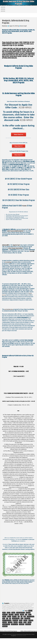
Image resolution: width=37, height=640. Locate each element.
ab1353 (30, 611)
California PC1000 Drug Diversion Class (12, 611)
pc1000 (25, 620)
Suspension (28, 624)
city (26, 615)
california (11, 615)
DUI (30, 230)
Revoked (15, 622)
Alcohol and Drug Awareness (17, 603)
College (4, 617)
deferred (14, 617)
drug (4, 618)
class (30, 615)
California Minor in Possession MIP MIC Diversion (20, 609)
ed (10, 618)
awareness (5, 615)
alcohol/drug (8, 262)
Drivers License (30, 617)
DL (21, 617)
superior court (14, 624)
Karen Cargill (23, 26)
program (4, 622)
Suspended (21, 624)
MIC (32, 230)
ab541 (4, 613)
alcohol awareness (20, 613)
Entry (22, 618)
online (20, 620)
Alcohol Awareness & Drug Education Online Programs (18, 3)
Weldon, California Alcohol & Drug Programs (26, 632)
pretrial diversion (9, 310)
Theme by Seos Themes (21, 637)
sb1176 (20, 622)
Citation (22, 615)
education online (15, 618)
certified (17, 615)
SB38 (25, 622)
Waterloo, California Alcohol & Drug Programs (11, 631)
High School (27, 618)
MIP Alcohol (15, 620)
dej (18, 617)
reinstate (10, 622)
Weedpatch (5, 626)
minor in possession (7, 620)
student (29, 622)
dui (7, 618)
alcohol (13, 613)
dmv (24, 617)
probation (31, 620)
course (9, 617)
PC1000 (24, 206)
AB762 (8, 613)
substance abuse (6, 624)
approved (28, 613)
